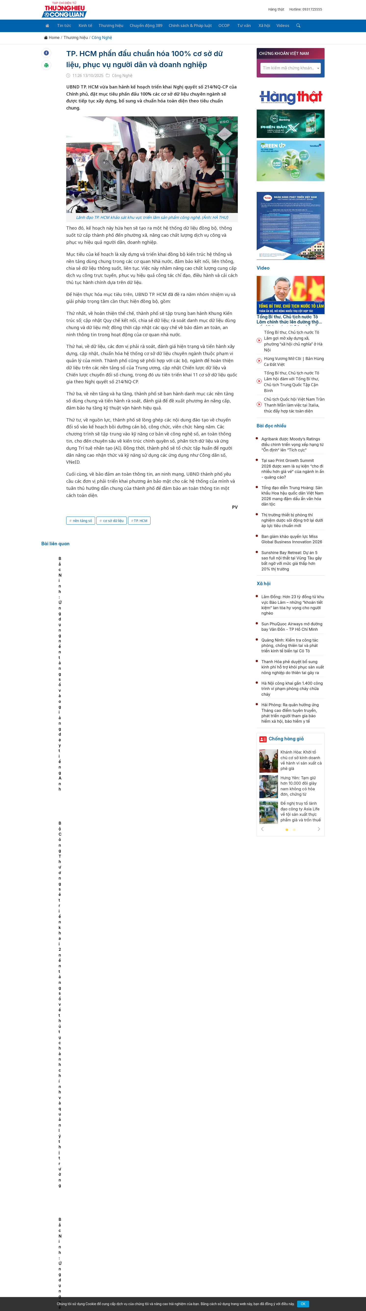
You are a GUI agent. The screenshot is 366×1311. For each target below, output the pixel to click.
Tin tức (62, 25)
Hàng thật (276, 9)
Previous (262, 828)
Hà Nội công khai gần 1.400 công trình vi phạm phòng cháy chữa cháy (292, 688)
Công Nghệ (102, 36)
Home (52, 36)
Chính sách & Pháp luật (184, 25)
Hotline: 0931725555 (305, 9)
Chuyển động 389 (141, 25)
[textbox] (291, 67)
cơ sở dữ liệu (113, 519)
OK (303, 1304)
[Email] (63, 1260)
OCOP (217, 25)
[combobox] (290, 67)
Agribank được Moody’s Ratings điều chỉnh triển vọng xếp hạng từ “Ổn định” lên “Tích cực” (293, 443)
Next (319, 828)
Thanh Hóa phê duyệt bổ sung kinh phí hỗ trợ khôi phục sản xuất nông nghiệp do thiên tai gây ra (293, 666)
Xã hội (255, 25)
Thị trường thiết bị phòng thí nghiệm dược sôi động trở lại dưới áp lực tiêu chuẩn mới (292, 519)
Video (263, 267)
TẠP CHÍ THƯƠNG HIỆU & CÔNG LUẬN (180, 1295)
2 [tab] (294, 829)
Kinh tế (82, 25)
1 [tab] (286, 829)
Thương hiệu (106, 25)
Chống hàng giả (286, 738)
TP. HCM (140, 519)
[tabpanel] (96, 602)
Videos (273, 25)
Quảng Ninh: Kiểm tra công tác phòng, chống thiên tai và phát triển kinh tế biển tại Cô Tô (290, 645)
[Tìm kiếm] (287, 25)
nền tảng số (82, 519)
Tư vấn (236, 25)
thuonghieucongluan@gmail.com (150, 1252)
